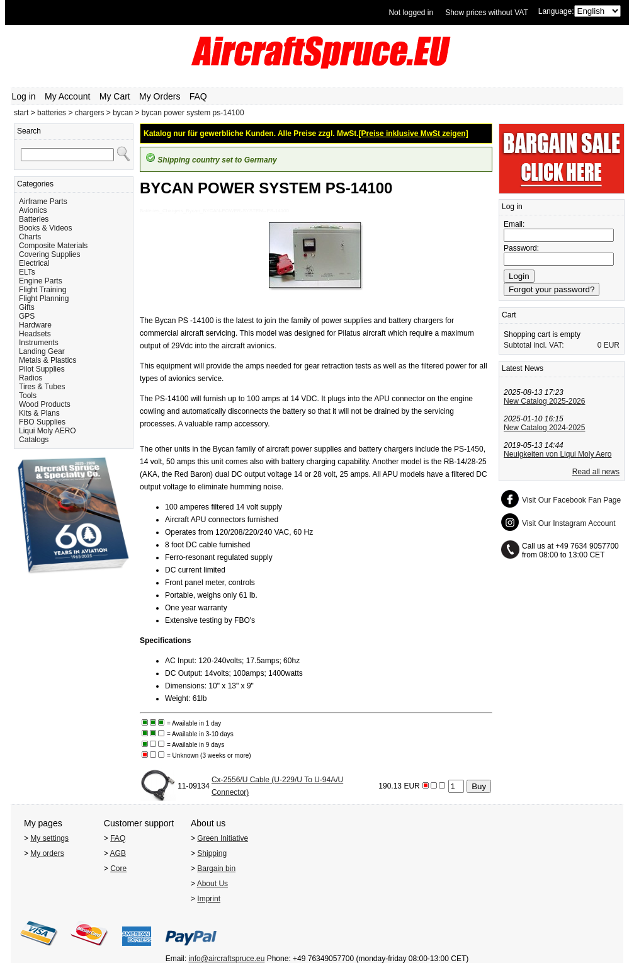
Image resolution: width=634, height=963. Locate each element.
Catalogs (33, 439)
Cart (509, 315)
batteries (51, 112)
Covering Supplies (49, 254)
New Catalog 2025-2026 (544, 401)
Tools (28, 395)
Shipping (212, 853)
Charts (30, 236)
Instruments (39, 342)
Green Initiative (222, 838)
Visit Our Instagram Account (569, 523)
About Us (212, 883)
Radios (30, 377)
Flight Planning (44, 298)
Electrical (34, 263)
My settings (49, 838)
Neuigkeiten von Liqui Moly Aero (557, 454)
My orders (47, 853)
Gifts (27, 307)
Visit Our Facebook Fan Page (571, 500)
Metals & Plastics (47, 360)
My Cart (114, 96)
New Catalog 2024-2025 (544, 427)
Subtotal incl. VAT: (534, 345)
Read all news (596, 471)
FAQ (198, 96)
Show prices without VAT (486, 12)
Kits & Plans (39, 413)
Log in (24, 96)
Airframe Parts (43, 201)
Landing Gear (42, 351)
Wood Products (45, 404)
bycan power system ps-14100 (193, 112)
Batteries (33, 219)
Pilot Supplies (42, 369)
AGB (118, 853)
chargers (90, 112)
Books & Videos (45, 228)
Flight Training (42, 289)
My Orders (159, 96)
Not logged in (410, 12)
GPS (27, 316)
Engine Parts (40, 280)
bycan (123, 112)
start (21, 112)
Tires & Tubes (42, 386)
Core (118, 868)
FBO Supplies (42, 422)
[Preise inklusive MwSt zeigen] (413, 133)
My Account (67, 96)
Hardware (35, 325)
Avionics (33, 210)
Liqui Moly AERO (47, 430)
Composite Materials (53, 245)
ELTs (27, 272)
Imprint (208, 898)
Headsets (35, 333)
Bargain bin (216, 868)
